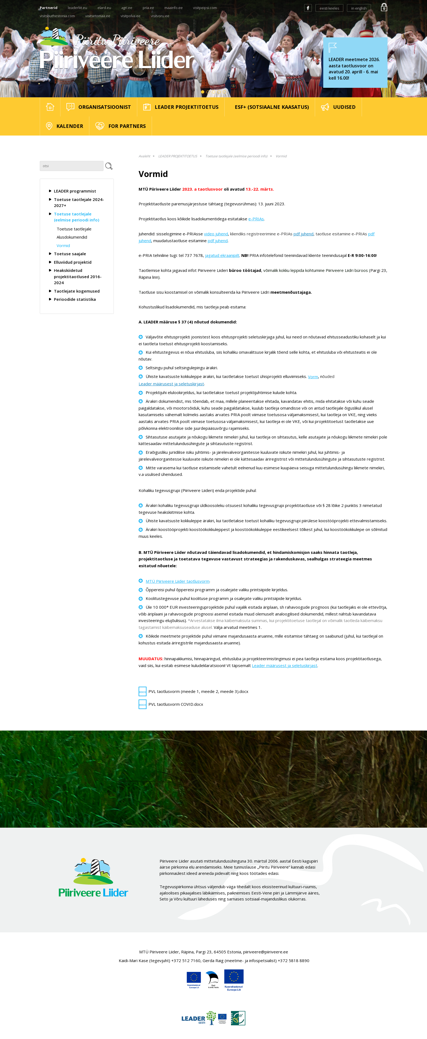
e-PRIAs (256, 218)
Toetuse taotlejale (74, 229)
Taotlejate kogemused (77, 291)
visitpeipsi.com (205, 7)
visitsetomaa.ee (97, 15)
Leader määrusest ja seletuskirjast (171, 383)
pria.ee (148, 7)
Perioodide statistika (75, 299)
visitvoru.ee (160, 15)
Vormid (63, 245)
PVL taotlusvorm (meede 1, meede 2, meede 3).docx (193, 691)
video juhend (216, 233)
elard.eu (104, 7)
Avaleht (144, 156)
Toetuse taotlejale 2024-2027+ (79, 202)
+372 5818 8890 (293, 960)
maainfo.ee (173, 7)
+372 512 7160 (185, 960)
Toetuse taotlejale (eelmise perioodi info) (76, 217)
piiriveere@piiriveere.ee (265, 951)
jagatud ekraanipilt (222, 255)
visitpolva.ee (131, 15)
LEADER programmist (75, 191)
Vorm (313, 376)
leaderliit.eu (77, 7)
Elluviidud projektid (72, 262)
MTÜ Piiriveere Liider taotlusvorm (177, 581)
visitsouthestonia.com (57, 15)
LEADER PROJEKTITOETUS (177, 156)
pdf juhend (303, 233)
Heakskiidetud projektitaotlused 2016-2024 (78, 276)
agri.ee (126, 7)
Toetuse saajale (70, 253)
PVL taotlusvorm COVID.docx (171, 704)
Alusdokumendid (72, 237)
